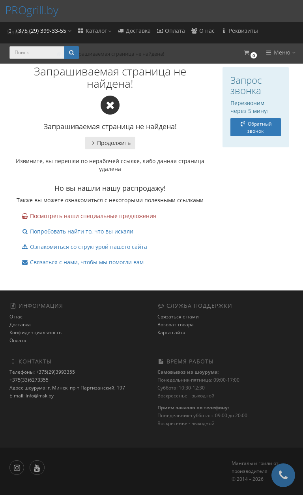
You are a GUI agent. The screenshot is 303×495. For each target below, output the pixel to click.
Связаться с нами (178, 316)
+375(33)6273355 (29, 379)
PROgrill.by (31, 9)
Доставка (134, 30)
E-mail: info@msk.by (31, 395)
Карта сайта (171, 332)
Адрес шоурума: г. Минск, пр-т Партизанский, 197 (67, 387)
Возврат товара (175, 324)
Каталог (94, 30)
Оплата (170, 30)
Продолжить (110, 143)
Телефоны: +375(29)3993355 (42, 372)
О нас (203, 30)
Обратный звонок (255, 127)
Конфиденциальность (35, 332)
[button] (250, 53)
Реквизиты (239, 30)
